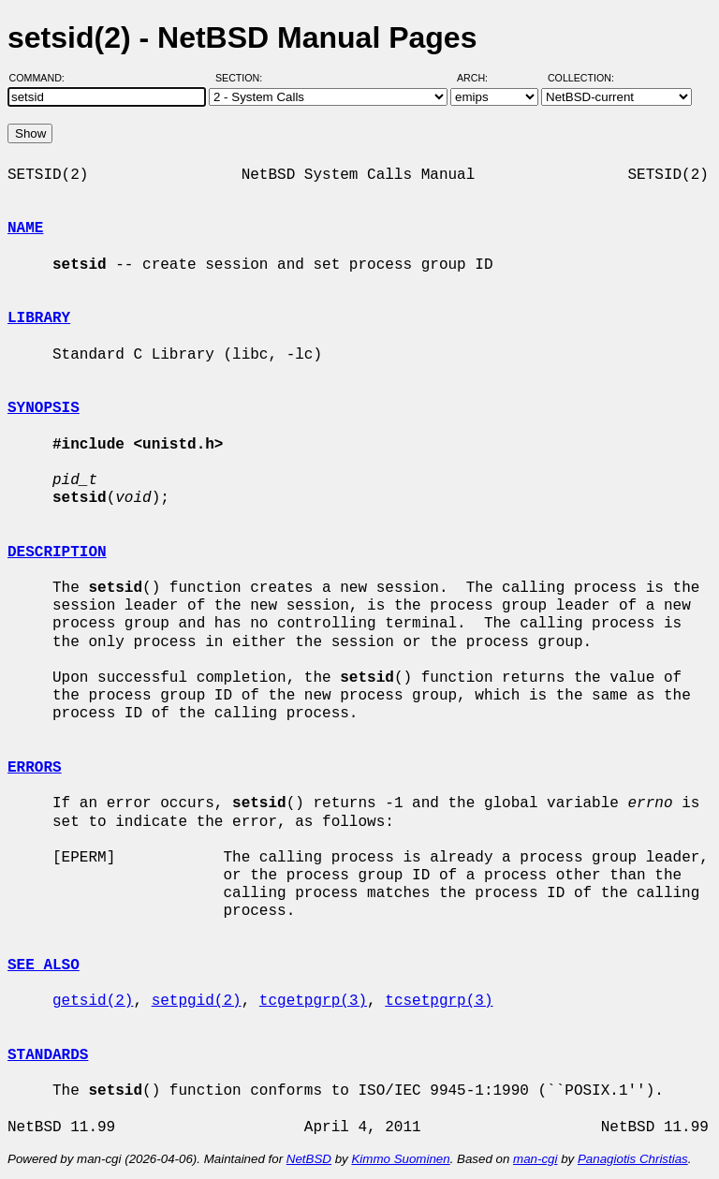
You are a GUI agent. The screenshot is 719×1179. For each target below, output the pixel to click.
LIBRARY (38, 318)
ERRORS (34, 768)
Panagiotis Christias (633, 1159)
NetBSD (308, 1159)
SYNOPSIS (43, 408)
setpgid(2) (197, 1001)
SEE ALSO (43, 965)
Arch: (481, 77)
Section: (243, 77)
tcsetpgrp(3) (438, 1001)
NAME (25, 228)
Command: (42, 77)
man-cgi (535, 1159)
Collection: (581, 77)
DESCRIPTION (57, 552)
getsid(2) (92, 1001)
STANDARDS (47, 1055)
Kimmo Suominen (400, 1159)
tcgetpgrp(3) (313, 1001)
